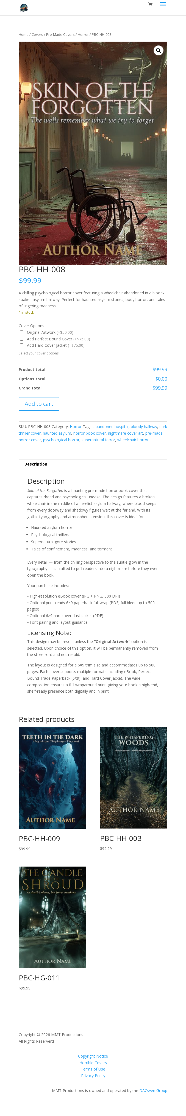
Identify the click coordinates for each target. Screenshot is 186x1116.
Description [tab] (35, 464)
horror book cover (89, 433)
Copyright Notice (93, 1056)
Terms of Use (93, 1069)
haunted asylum (57, 433)
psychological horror (61, 439)
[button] (158, 50)
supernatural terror (98, 439)
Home (24, 34)
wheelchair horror (133, 439)
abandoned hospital (111, 426)
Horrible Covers (93, 1062)
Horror (83, 34)
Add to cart (39, 403)
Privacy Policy (93, 1075)
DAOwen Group (153, 1090)
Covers (37, 34)
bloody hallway (144, 426)
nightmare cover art (125, 433)
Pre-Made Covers (60, 34)
